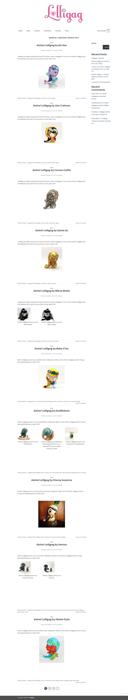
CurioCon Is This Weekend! (100, 82)
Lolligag (78, 401)
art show (43, 610)
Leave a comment (81, 98)
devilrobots (58, 472)
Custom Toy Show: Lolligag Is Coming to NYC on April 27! (100, 69)
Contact (58, 31)
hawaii (54, 537)
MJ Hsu (50, 98)
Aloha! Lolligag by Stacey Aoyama (51, 480)
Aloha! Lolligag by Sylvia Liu (51, 230)
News (28, 31)
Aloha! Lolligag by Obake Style (52, 619)
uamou (23, 612)
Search (93, 43)
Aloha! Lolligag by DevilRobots (52, 410)
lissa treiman (51, 162)
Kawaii (73, 401)
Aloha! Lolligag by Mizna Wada (51, 290)
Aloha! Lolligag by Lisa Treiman (51, 105)
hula (69, 401)
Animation (47, 31)
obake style (72, 680)
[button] (103, 31)
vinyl (27, 612)
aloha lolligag (36, 98)
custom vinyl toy (62, 610)
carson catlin (44, 223)
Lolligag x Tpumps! (97, 58)
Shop (67, 31)
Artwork (37, 31)
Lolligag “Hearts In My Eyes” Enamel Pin (100, 121)
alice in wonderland (38, 401)
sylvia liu (53, 283)
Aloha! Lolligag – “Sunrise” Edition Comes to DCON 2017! (100, 76)
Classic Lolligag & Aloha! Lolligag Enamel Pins (100, 105)
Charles (60, 50)
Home (20, 31)
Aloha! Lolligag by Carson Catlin (52, 170)
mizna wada (51, 341)
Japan (64, 472)
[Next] (57, 688)
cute (53, 472)
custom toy (44, 98)
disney (66, 401)
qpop (53, 98)
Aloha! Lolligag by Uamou (51, 544)
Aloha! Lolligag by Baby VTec (51, 348)
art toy (54, 401)
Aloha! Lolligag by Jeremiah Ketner (99, 96)
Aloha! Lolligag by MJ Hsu (52, 45)
